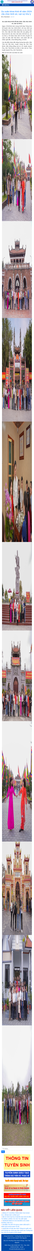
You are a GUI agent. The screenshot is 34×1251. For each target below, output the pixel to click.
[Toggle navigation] (5, 5)
